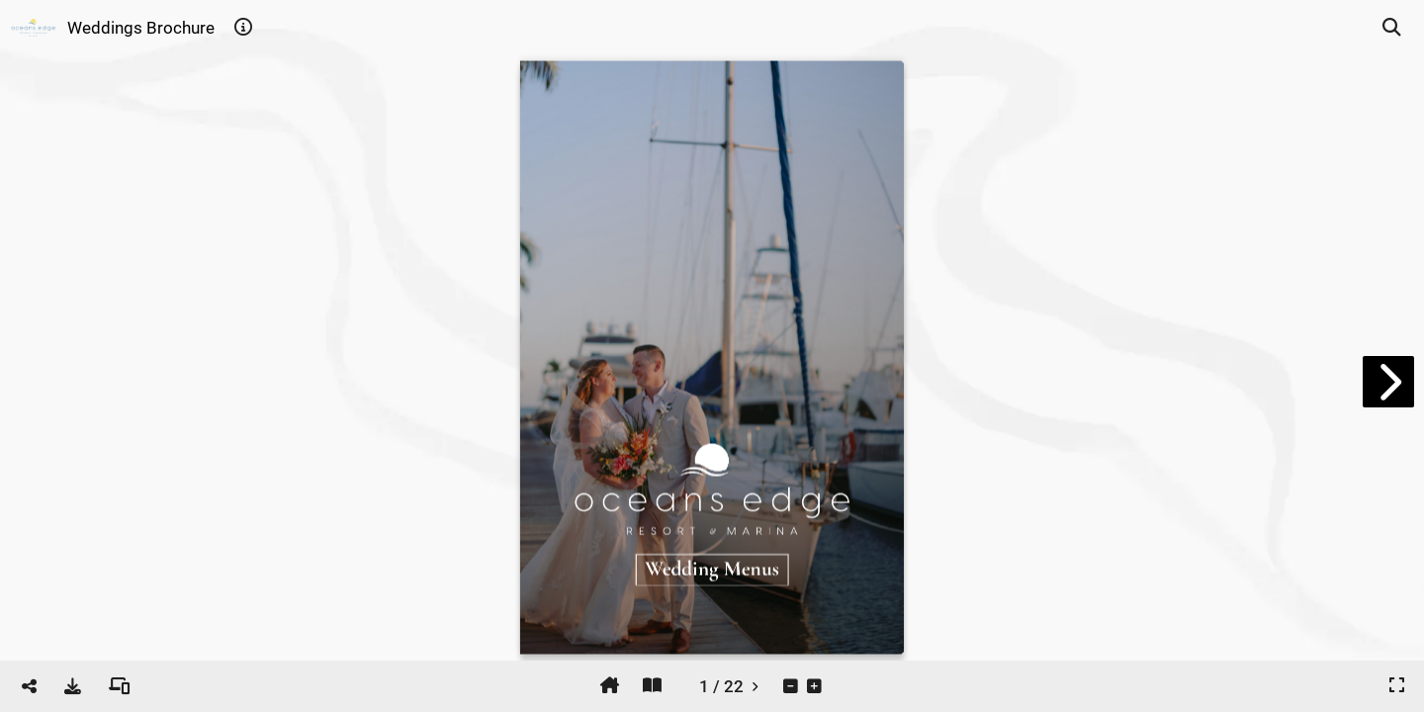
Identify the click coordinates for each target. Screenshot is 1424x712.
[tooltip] (243, 27)
